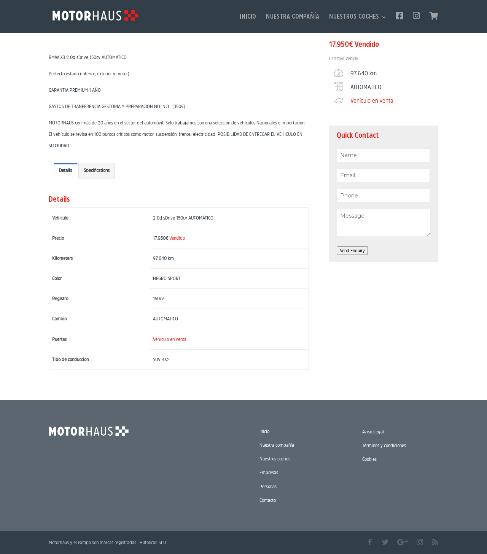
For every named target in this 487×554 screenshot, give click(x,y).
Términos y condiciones (384, 445)
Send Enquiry (352, 250)
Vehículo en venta (169, 339)
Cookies (369, 459)
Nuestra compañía (292, 17)
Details (65, 170)
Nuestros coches (354, 17)
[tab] (65, 170)
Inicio (248, 17)
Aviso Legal (373, 431)
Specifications (97, 170)
